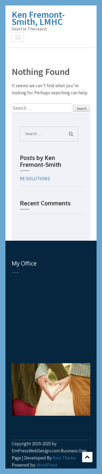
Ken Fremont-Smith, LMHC (38, 18)
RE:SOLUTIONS (35, 179)
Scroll (87, 457)
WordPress (47, 465)
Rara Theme (64, 458)
